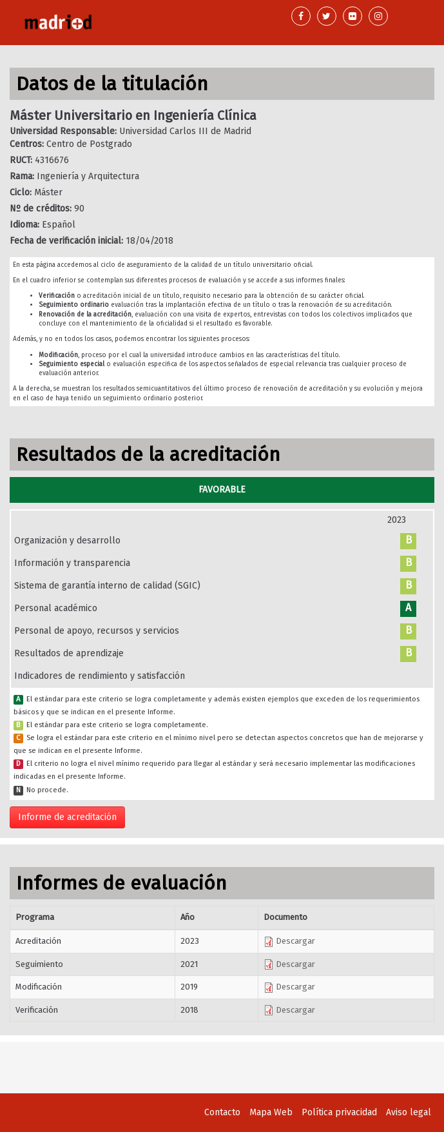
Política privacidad (339, 1112)
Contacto (222, 1112)
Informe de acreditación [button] (67, 817)
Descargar (289, 941)
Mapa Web (271, 1112)
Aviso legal (408, 1112)
